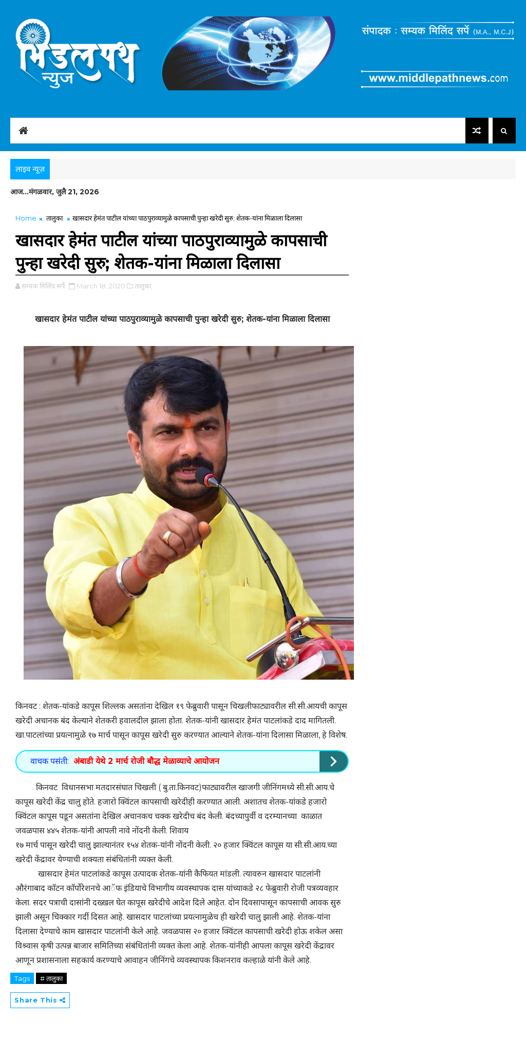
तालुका (54, 218)
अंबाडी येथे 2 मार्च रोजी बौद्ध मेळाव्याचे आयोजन (146, 761)
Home (25, 218)
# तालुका (51, 978)
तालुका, (144, 286)
